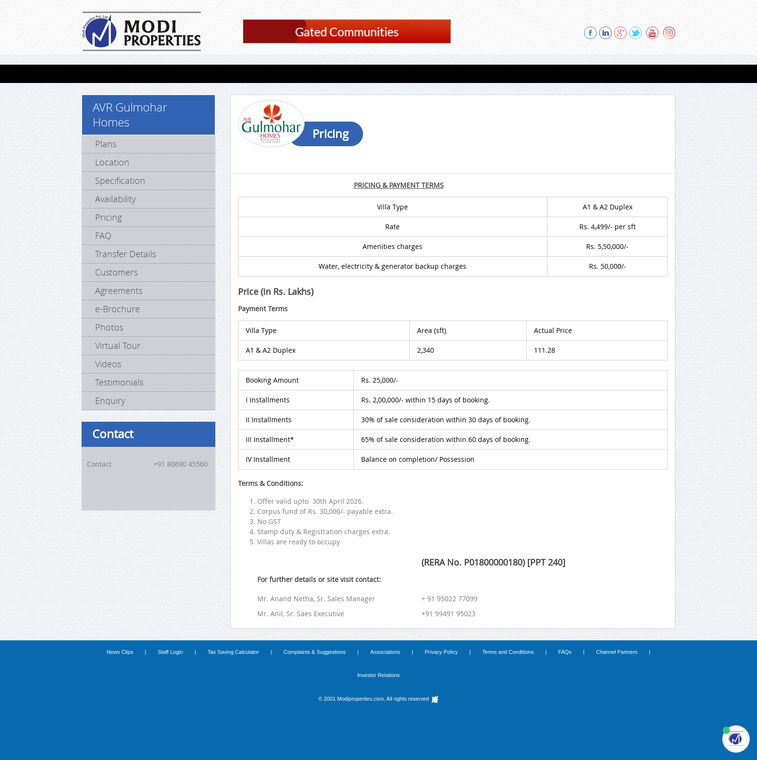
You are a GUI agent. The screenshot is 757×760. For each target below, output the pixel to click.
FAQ (103, 235)
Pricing (108, 217)
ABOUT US (474, 73)
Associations (385, 652)
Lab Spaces (214, 73)
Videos (108, 364)
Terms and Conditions (507, 652)
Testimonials (119, 382)
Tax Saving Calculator (233, 652)
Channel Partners (617, 652)
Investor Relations (378, 675)
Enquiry (110, 400)
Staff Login (170, 652)
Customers (116, 272)
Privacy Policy (441, 652)
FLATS (134, 73)
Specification (120, 180)
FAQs (565, 652)
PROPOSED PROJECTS (408, 73)
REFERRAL (523, 73)
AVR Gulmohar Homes (130, 114)
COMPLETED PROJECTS (322, 73)
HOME (99, 73)
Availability (115, 199)
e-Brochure (117, 309)
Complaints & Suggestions (314, 652)
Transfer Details (125, 254)
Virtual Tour (117, 345)
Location (112, 162)
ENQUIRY (569, 73)
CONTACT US (620, 73)
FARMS (259, 73)
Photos (109, 327)
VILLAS (169, 73)
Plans (105, 144)
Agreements (118, 290)
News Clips (120, 652)
